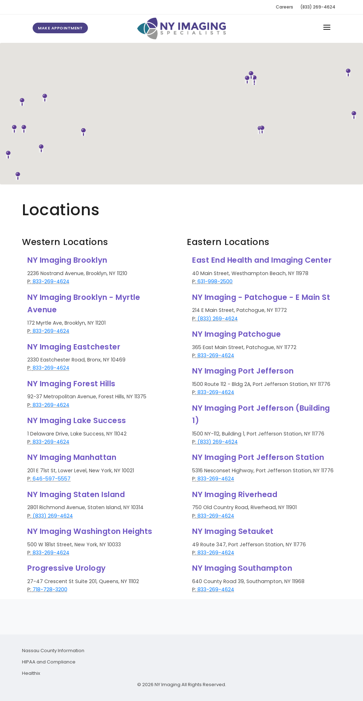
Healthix (31, 673)
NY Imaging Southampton (242, 568)
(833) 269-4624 (317, 7)
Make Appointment (60, 28)
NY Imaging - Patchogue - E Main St (261, 297)
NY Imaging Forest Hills (71, 383)
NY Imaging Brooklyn (67, 260)
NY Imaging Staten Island (76, 494)
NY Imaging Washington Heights (89, 531)
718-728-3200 (50, 589)
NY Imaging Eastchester (73, 347)
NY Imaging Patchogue (236, 334)
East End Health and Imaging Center (261, 260)
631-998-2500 (215, 281)
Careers (284, 7)
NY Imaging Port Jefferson (243, 371)
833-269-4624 (51, 281)
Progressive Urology (66, 568)
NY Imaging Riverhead (234, 494)
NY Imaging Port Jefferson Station (258, 457)
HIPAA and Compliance (49, 662)
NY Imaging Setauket (233, 531)
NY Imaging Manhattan (71, 457)
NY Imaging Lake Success (76, 420)
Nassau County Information (53, 650)
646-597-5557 (52, 478)
